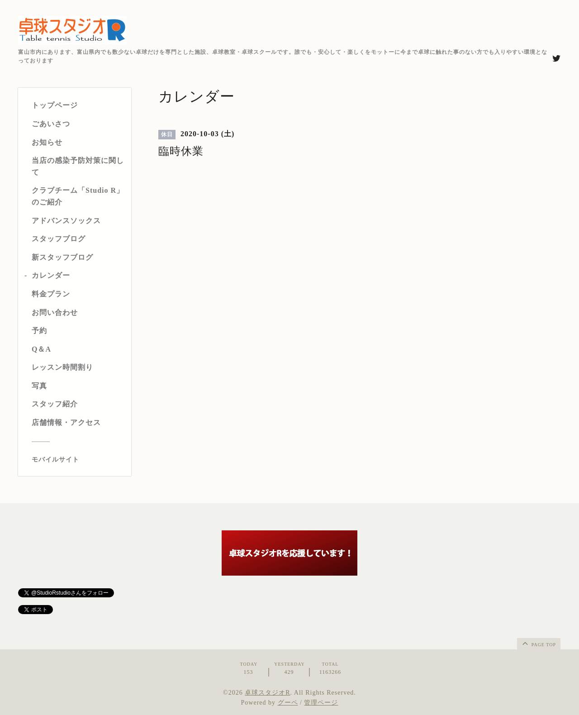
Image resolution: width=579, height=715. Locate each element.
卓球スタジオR (267, 692)
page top (538, 643)
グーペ (288, 702)
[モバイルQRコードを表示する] (78, 460)
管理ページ (321, 702)
